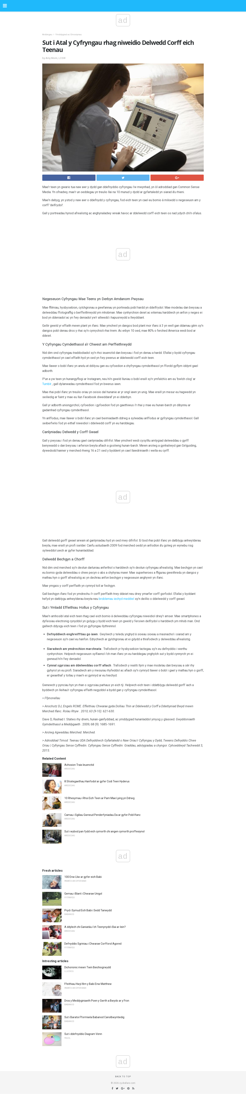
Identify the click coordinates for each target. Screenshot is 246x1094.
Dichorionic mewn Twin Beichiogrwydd (87, 967)
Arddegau (47, 34)
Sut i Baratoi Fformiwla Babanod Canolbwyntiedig (94, 1017)
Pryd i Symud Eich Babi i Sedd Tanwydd (88, 910)
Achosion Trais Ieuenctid (79, 764)
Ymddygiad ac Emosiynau (68, 34)
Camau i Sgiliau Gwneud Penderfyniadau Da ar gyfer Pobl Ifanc (102, 814)
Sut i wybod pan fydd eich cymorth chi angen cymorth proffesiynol (104, 831)
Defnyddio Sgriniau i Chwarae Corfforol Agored (92, 943)
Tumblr (46, 384)
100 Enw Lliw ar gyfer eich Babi (83, 876)
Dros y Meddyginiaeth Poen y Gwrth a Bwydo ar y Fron (96, 1000)
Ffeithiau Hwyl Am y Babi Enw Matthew (88, 983)
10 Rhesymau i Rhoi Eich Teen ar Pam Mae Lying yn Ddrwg (99, 798)
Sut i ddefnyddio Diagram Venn (83, 1033)
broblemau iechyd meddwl (116, 599)
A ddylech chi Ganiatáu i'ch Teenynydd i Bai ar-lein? (95, 926)
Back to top (123, 1076)
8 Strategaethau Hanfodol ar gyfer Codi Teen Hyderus (97, 781)
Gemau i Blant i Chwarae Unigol (83, 893)
